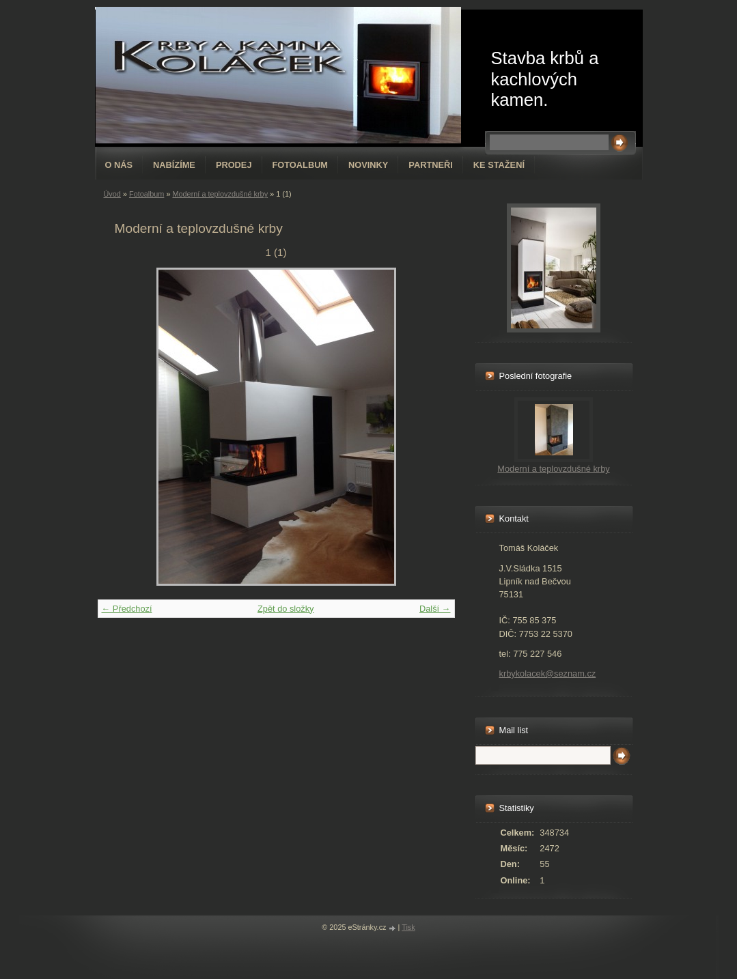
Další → (435, 609)
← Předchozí (127, 609)
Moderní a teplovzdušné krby (220, 194)
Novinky (368, 165)
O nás (119, 165)
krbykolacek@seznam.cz (547, 673)
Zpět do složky (286, 609)
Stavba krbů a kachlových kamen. (545, 78)
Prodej (234, 165)
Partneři (430, 165)
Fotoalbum (301, 165)
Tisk (408, 927)
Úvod (112, 194)
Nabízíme (174, 165)
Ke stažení (499, 165)
